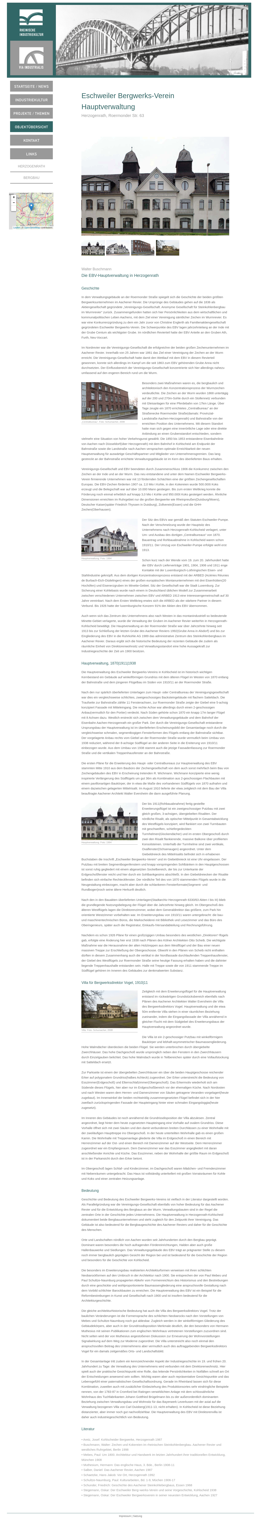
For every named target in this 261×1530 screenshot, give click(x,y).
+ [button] (14, 197)
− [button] (14, 202)
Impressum (125, 1516)
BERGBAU (31, 178)
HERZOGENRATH (31, 166)
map (30, 211)
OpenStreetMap (32, 227)
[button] (13, 208)
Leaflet (16, 227)
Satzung (137, 1516)
